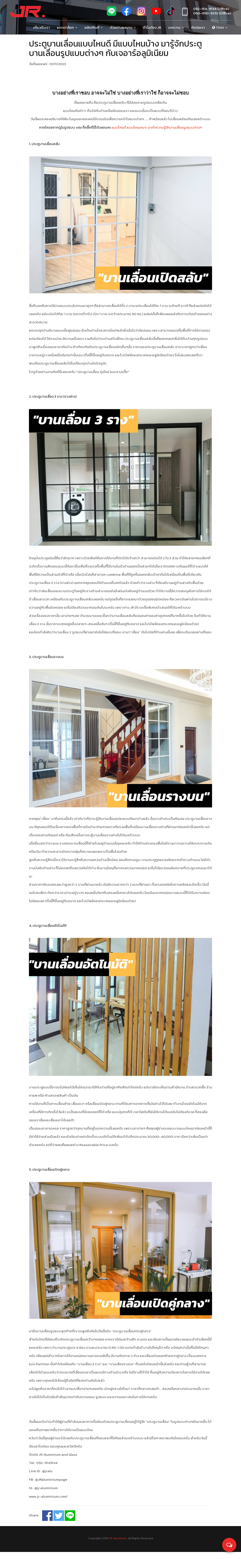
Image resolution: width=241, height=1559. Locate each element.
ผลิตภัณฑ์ (91, 27)
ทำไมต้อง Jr (152, 27)
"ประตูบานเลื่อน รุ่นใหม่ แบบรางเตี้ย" (103, 371)
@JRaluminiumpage (51, 1487)
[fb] (126, 13)
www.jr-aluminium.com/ (48, 1503)
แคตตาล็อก (65, 27)
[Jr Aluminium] (27, 11)
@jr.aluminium (46, 1495)
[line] (111, 13)
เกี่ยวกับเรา (41, 27)
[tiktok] (171, 13)
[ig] (141, 13)
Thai (218, 27)
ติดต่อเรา (198, 27)
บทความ (174, 27)
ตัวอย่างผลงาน (121, 27)
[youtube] (156, 13)
